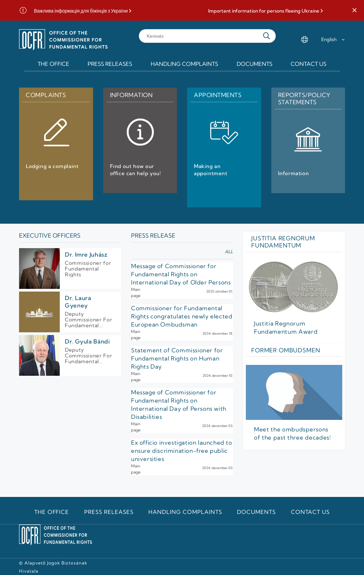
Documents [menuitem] (254, 63)
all (229, 251)
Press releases (108, 511)
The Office (51, 511)
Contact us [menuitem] (308, 63)
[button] (354, 10)
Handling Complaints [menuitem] (184, 63)
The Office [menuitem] (53, 63)
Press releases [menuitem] (110, 63)
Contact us (310, 511)
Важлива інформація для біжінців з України (81, 11)
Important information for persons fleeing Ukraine (263, 11)
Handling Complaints (185, 511)
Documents (256, 511)
